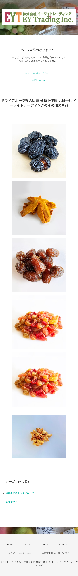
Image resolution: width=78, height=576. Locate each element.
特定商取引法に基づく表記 (56, 553)
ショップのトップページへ (39, 73)
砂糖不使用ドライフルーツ (20, 493)
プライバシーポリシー (20, 553)
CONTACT (65, 544)
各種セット (12, 501)
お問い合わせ (39, 80)
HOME (10, 544)
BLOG (46, 544)
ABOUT (28, 544)
